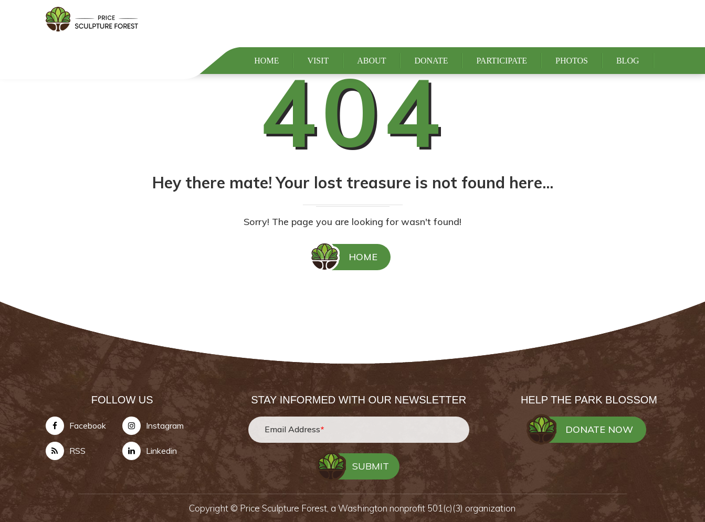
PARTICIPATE (501, 74)
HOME (266, 74)
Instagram (165, 425)
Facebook (87, 425)
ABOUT (371, 74)
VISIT (318, 74)
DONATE (431, 74)
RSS (77, 450)
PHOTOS (571, 74)
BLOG (627, 74)
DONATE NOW (599, 429)
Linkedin (161, 450)
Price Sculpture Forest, (285, 508)
